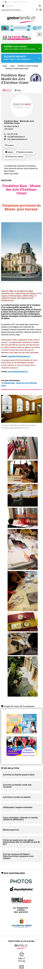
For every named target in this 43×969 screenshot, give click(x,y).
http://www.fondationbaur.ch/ (17, 139)
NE (9, 2)
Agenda (9, 152)
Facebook (9, 145)
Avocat (8, 10)
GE (6, 2)
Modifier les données (24, 152)
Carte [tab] (18, 90)
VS (12, 2)
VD (2, 2)
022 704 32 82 (12, 134)
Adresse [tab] (7, 90)
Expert (3, 10)
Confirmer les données (14, 157)
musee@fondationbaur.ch (16, 137)
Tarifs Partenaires (16, 10)
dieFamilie (17, 2)
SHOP (24, 2)
